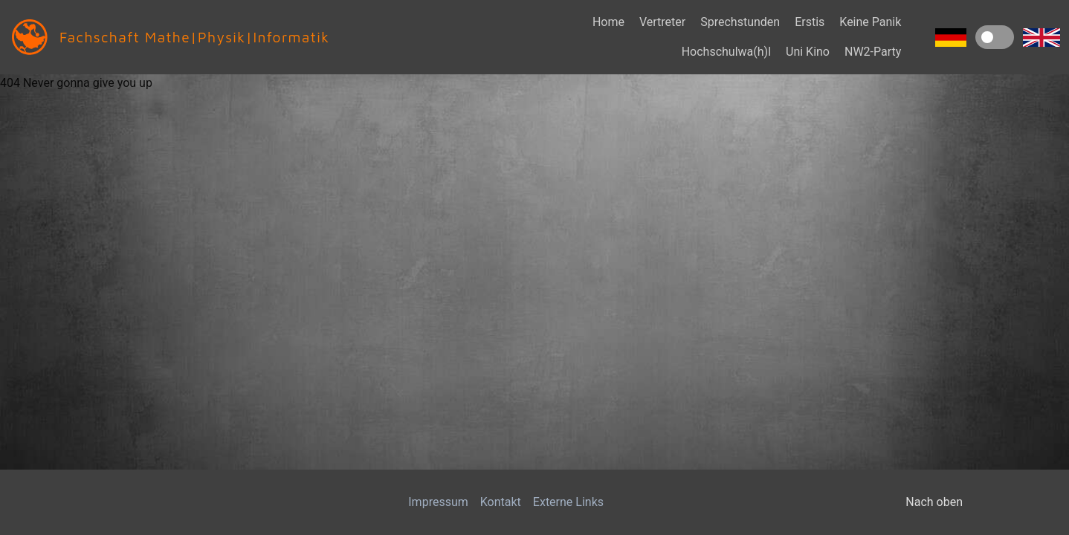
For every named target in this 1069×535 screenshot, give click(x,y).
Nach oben (934, 502)
